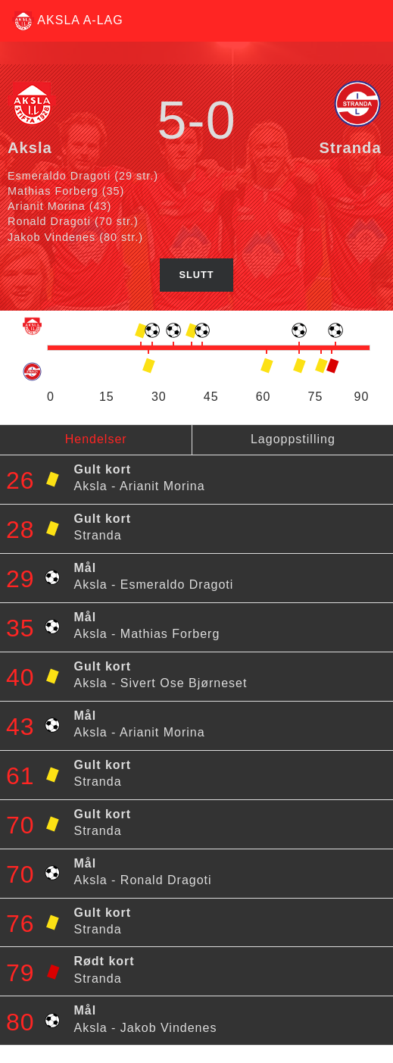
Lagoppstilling (293, 439)
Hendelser (96, 439)
